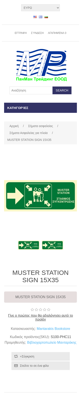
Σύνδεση (37, 33)
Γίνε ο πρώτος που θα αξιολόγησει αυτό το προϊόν (40, 317)
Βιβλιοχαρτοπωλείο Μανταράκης (51, 342)
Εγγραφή (21, 33)
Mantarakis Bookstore (53, 329)
